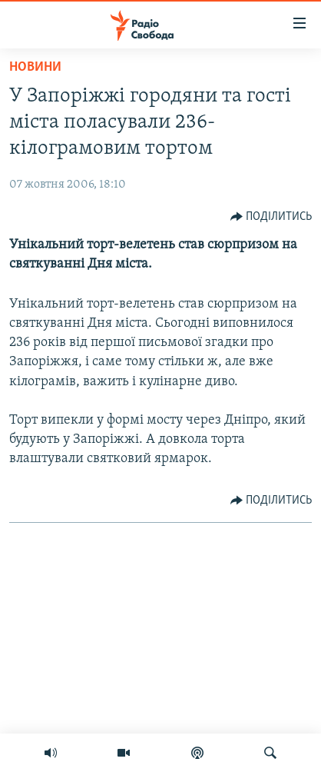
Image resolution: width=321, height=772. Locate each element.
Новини (35, 67)
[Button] (271, 216)
